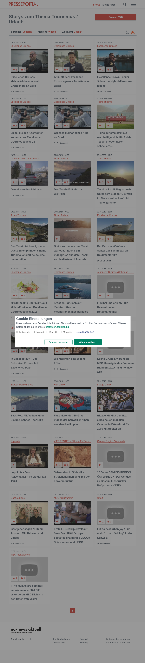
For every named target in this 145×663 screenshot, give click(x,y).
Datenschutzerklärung (57, 327)
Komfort (40, 332)
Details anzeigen (85, 332)
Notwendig (24, 332)
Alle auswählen (87, 342)
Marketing (68, 332)
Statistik (53, 332)
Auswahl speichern (58, 342)
